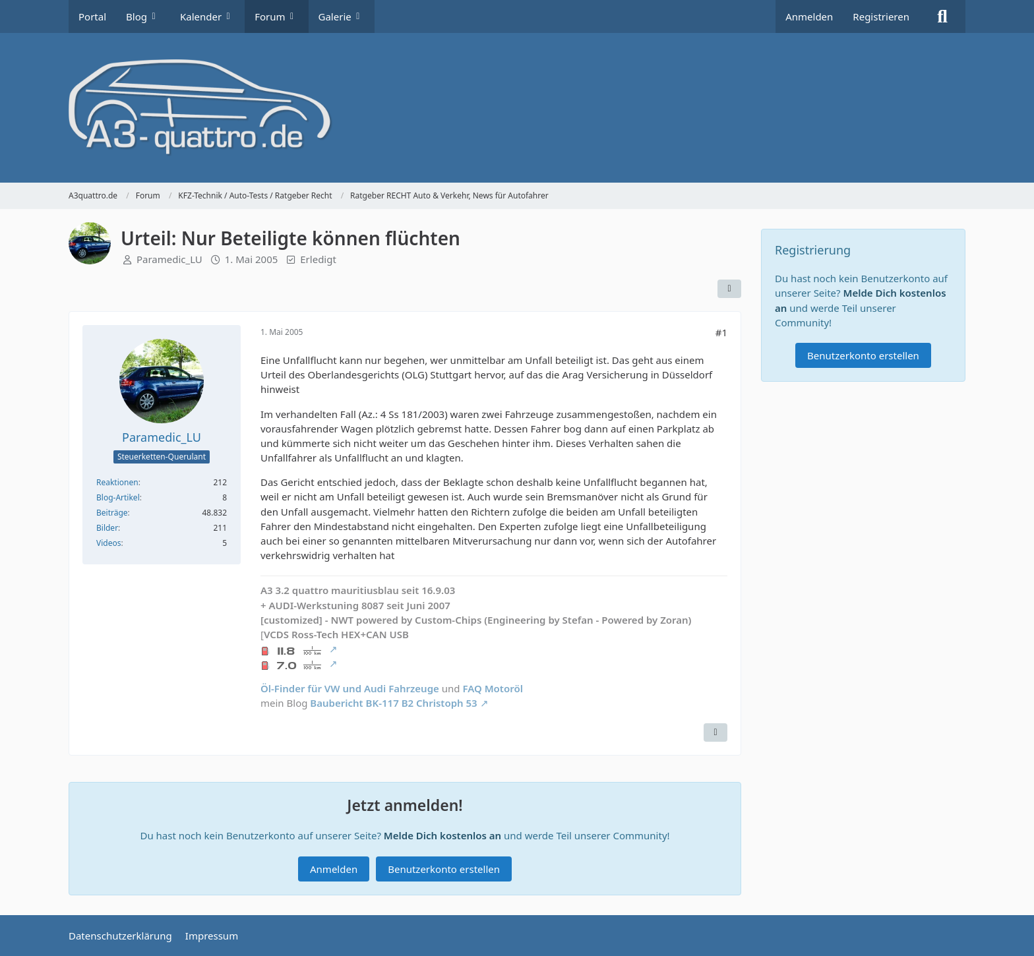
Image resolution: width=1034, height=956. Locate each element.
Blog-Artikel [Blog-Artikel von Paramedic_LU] (118, 497)
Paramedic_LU (169, 259)
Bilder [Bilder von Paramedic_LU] (107, 527)
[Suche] (942, 16)
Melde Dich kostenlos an (442, 835)
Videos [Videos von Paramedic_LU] (108, 543)
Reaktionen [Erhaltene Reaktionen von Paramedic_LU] (117, 482)
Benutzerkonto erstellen (444, 869)
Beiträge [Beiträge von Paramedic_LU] (112, 512)
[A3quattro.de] (517, 108)
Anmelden (809, 16)
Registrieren (881, 16)
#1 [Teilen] (721, 332)
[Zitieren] (715, 732)
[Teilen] (729, 289)
